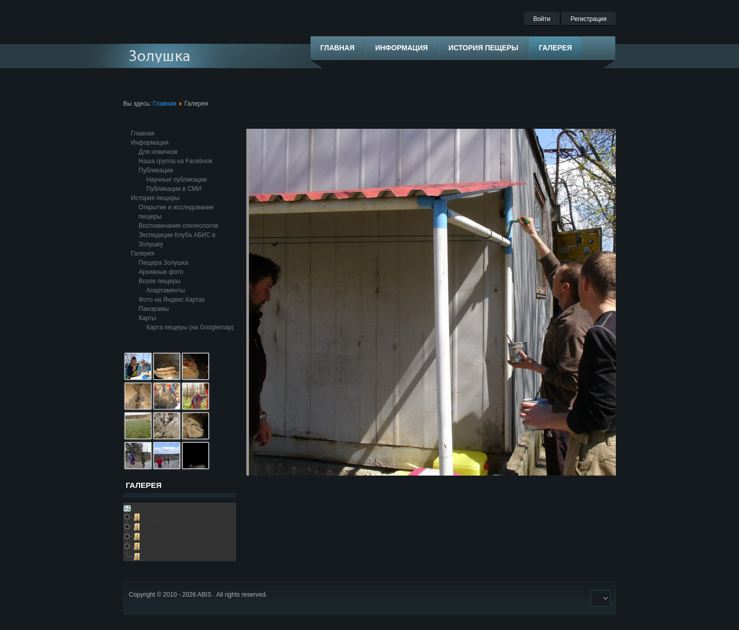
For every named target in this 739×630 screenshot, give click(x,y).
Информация (149, 142)
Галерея (142, 253)
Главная (165, 103)
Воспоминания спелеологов (178, 225)
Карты (147, 318)
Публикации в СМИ (173, 188)
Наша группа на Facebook (175, 161)
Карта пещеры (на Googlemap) (190, 327)
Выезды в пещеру (165, 546)
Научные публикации (176, 179)
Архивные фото (161, 271)
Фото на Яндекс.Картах (172, 299)
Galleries (144, 507)
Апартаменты (165, 290)
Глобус (151, 556)
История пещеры (155, 198)
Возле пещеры (160, 281)
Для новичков (158, 151)
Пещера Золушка (163, 262)
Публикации (156, 170)
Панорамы (154, 308)
